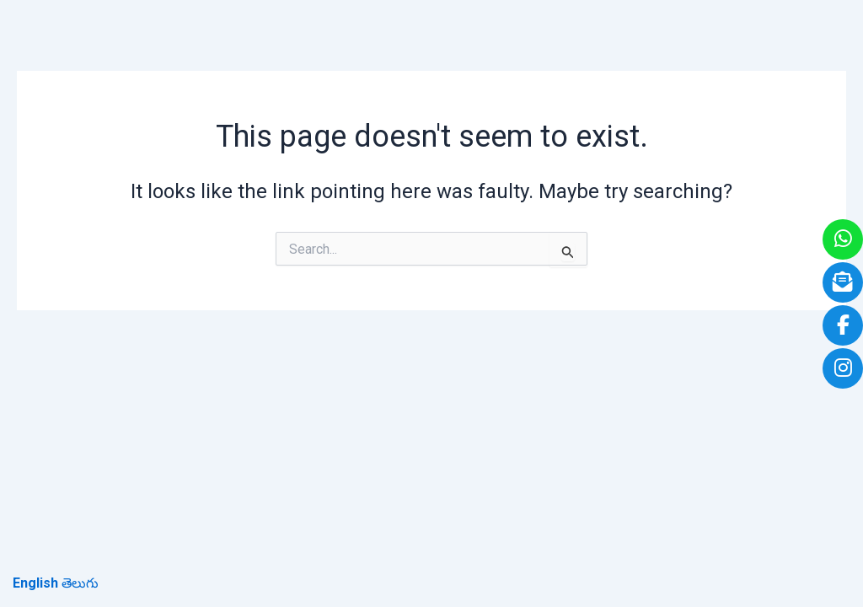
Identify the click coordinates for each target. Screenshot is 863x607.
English (35, 583)
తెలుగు (80, 583)
